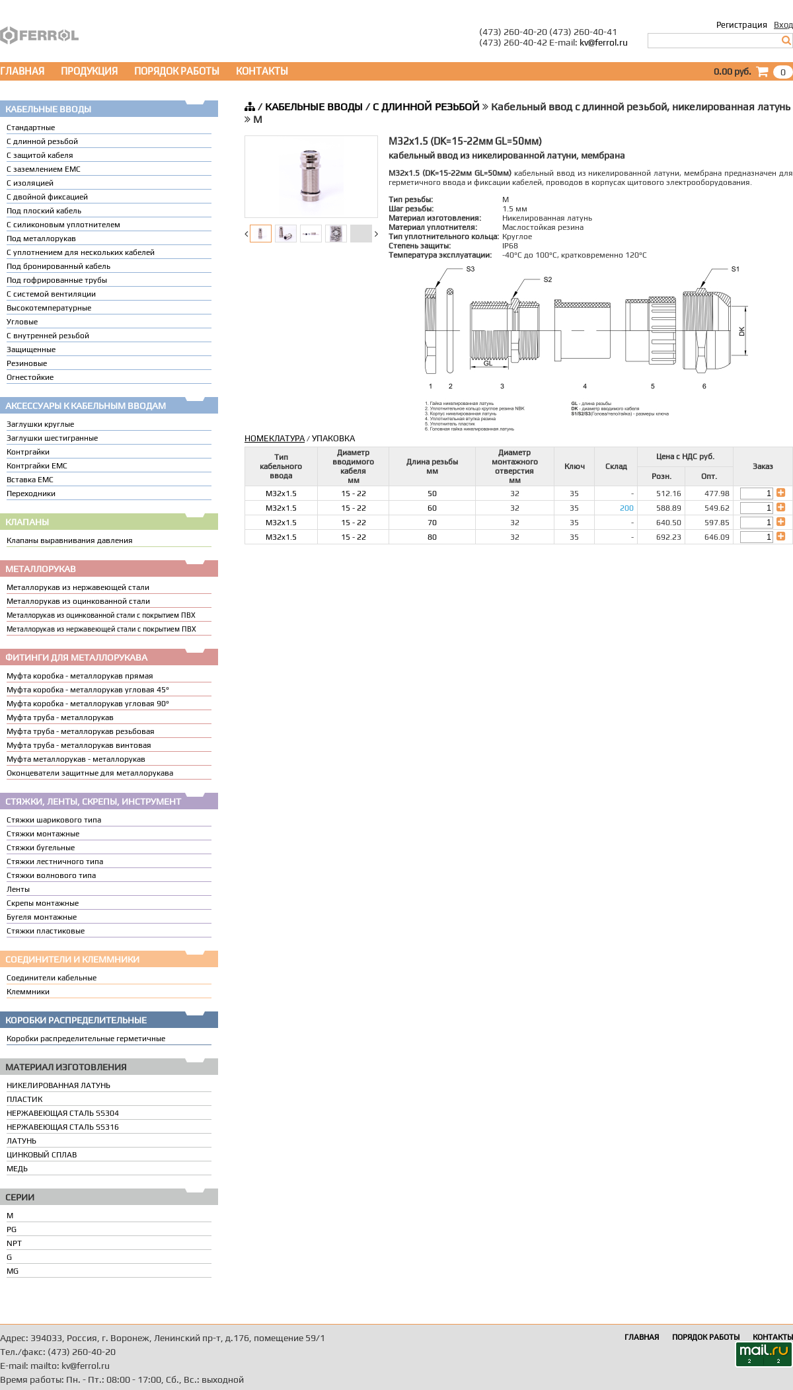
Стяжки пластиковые (46, 930)
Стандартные (31, 127)
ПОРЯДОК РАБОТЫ (176, 71)
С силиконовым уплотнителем (63, 224)
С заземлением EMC (44, 169)
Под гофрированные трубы (57, 280)
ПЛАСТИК (24, 1099)
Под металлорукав (41, 238)
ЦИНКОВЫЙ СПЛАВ (42, 1154)
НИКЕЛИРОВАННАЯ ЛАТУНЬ (58, 1085)
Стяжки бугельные (41, 847)
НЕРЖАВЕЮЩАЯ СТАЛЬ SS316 (63, 1127)
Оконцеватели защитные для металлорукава (90, 773)
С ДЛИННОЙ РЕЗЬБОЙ (426, 106)
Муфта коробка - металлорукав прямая (80, 675)
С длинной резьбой (42, 141)
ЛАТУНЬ (21, 1141)
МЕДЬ (17, 1168)
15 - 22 (353, 493)
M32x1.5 (281, 493)
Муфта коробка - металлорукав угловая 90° (88, 703)
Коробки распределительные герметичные (86, 1038)
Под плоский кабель (44, 210)
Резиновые (27, 363)
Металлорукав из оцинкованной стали (78, 601)
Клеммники (28, 991)
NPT (14, 1243)
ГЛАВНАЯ (22, 71)
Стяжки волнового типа (51, 875)
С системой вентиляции (51, 294)
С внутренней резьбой (48, 335)
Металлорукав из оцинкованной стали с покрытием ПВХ (101, 615)
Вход (783, 25)
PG (12, 1229)
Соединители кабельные (51, 977)
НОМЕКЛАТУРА (275, 438)
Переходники (31, 493)
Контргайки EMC (37, 465)
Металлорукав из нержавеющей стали (78, 587)
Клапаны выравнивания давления (70, 540)
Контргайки (28, 452)
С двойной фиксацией (47, 196)
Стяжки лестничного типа (55, 861)
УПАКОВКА (333, 438)
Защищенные (31, 349)
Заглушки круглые (40, 424)
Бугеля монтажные (42, 917)
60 (432, 508)
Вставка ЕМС (30, 479)
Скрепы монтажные (43, 903)
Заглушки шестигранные (52, 438)
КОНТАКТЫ (262, 71)
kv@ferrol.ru (604, 42)
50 (432, 493)
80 (432, 537)
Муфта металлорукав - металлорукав (76, 759)
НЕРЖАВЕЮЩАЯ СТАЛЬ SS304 (63, 1113)
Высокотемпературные (49, 307)
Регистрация (741, 25)
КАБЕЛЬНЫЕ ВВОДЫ (314, 106)
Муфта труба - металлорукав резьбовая (81, 731)
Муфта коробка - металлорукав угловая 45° (88, 689)
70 (432, 522)
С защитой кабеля (40, 155)
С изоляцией (30, 183)
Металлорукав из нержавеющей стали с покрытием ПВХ (101, 629)
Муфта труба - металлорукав (60, 717)
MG (13, 1271)
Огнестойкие (30, 377)
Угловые (22, 321)
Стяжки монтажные (43, 833)
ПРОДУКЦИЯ (89, 71)
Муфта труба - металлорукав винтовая (79, 745)
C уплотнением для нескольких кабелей (81, 252)
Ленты (18, 889)
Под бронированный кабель (58, 266)
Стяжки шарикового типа (54, 819)
